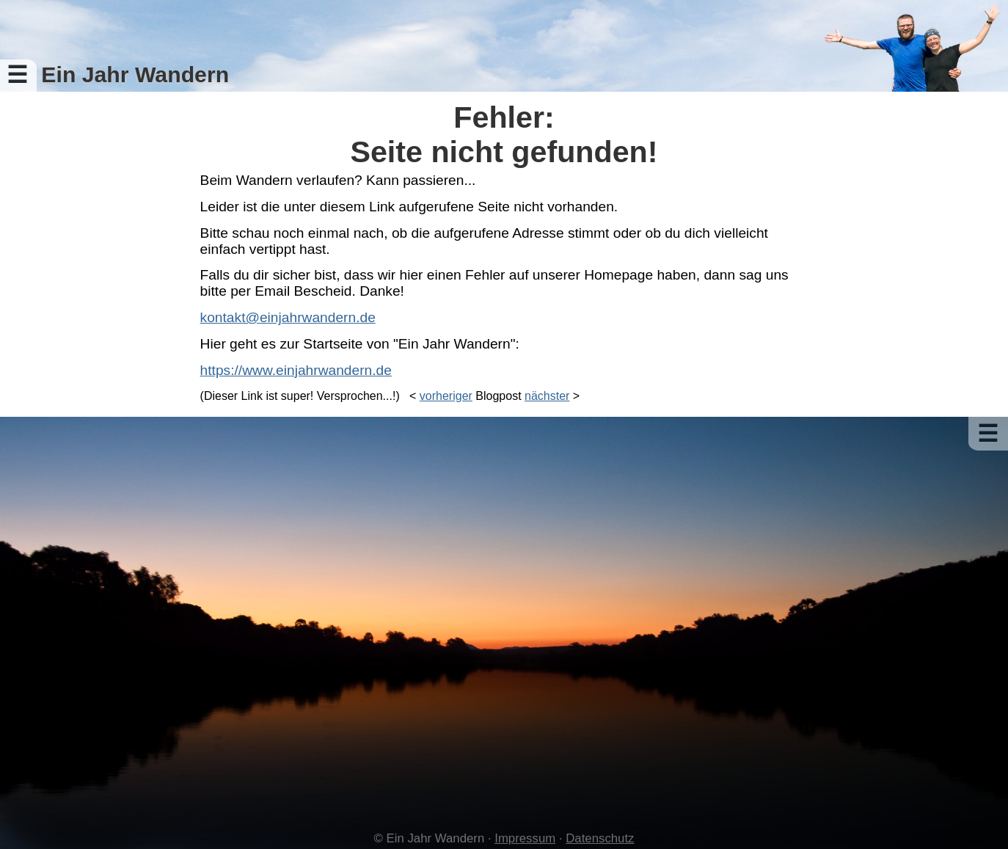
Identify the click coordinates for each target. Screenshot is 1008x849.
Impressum (524, 838)
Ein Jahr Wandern (135, 74)
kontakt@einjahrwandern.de (288, 317)
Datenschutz (600, 838)
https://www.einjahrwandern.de (296, 370)
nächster (547, 396)
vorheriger (446, 396)
